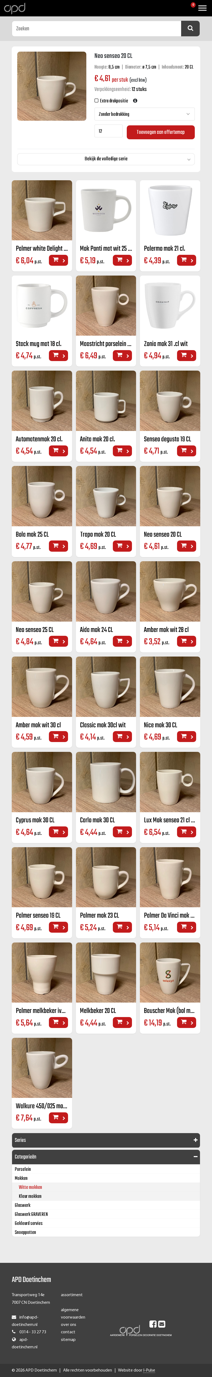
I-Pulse (149, 1370)
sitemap (68, 1340)
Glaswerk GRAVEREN (31, 1215)
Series (20, 1140)
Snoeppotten (25, 1233)
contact (68, 1332)
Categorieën (25, 1157)
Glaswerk (22, 1206)
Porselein (23, 1170)
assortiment (72, 1295)
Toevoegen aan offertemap (161, 131)
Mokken (21, 1179)
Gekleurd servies (29, 1224)
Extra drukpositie (113, 101)
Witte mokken (30, 1188)
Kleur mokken (30, 1197)
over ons (68, 1325)
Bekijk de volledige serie (106, 158)
